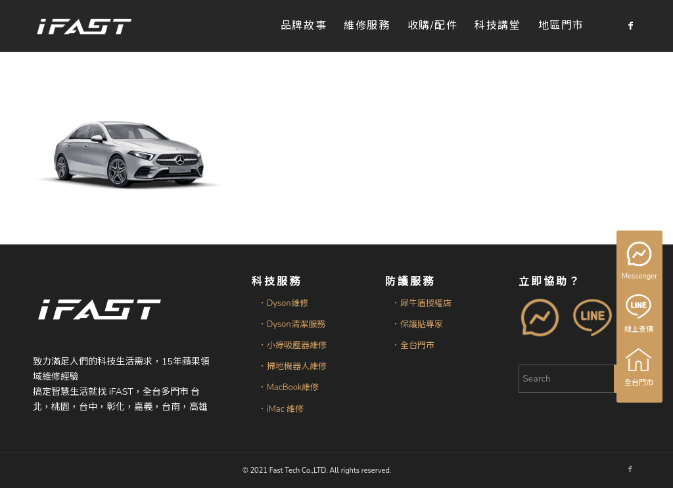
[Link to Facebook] (630, 25)
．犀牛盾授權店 (422, 303)
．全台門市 (413, 345)
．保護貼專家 (417, 324)
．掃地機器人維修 (292, 366)
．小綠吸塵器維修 (292, 345)
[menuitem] (303, 26)
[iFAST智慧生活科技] (83, 26)
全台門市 (639, 367)
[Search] (579, 379)
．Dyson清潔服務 (291, 324)
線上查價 (639, 314)
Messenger (640, 261)
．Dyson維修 (283, 303)
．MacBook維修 (288, 387)
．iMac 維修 (281, 409)
